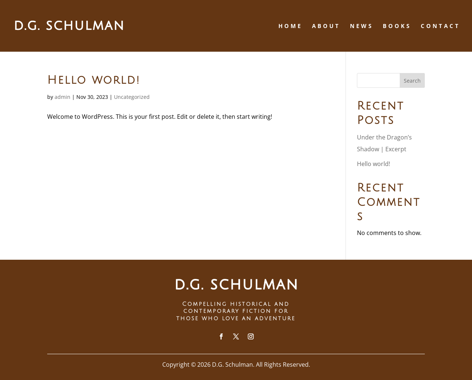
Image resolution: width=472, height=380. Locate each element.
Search (412, 80)
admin (62, 96)
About (326, 26)
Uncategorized (132, 96)
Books (397, 26)
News (361, 26)
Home (290, 26)
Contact (440, 26)
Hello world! (93, 80)
